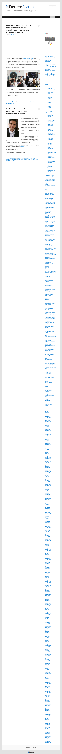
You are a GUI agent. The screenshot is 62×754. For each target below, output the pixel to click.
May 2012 (46, 517)
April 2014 (47, 491)
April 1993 (47, 708)
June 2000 (47, 637)
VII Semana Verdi (48, 369)
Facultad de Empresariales (50, 291)
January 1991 (47, 733)
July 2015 (46, 475)
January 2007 (47, 568)
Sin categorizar (12, 101)
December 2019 (48, 417)
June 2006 (47, 573)
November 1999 (48, 645)
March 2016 (47, 466)
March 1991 (47, 731)
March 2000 (47, 641)
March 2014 (47, 493)
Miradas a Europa (48, 344)
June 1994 (47, 696)
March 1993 (47, 709)
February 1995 (47, 691)
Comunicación (47, 376)
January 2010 (47, 537)
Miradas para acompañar (49, 346)
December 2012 (48, 509)
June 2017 (47, 449)
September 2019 (48, 421)
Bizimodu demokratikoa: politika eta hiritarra (51, 133)
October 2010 (47, 530)
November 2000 (48, 635)
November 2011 (48, 525)
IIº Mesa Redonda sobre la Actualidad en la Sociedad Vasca (50, 318)
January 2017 (47, 456)
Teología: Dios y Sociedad (50, 363)
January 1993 (47, 711)
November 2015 (48, 471)
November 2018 (48, 431)
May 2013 (46, 503)
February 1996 (47, 681)
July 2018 (46, 435)
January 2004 (47, 601)
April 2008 (47, 554)
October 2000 (47, 636)
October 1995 (47, 686)
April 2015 (47, 479)
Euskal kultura (50, 139)
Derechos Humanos (48, 382)
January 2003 (47, 612)
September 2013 (48, 500)
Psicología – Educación (49, 403)
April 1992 (47, 719)
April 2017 (47, 452)
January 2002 (47, 623)
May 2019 (46, 424)
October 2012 (47, 512)
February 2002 (47, 622)
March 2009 (47, 545)
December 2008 (48, 549)
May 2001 (46, 628)
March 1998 (47, 659)
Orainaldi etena (50, 166)
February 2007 (47, 567)
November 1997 (48, 663)
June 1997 (47, 665)
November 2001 (48, 626)
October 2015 (47, 472)
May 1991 (46, 728)
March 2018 (47, 440)
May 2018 (46, 438)
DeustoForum (19, 102)
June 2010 (47, 531)
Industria (25, 102)
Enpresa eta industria (52, 89)
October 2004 (47, 595)
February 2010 (47, 536)
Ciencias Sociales (48, 374)
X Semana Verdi (48, 373)
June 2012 (47, 516)
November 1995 (48, 685)
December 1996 (48, 673)
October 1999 (47, 646)
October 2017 (47, 447)
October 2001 (47, 627)
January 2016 (47, 468)
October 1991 (47, 727)
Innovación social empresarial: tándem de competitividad (49, 322)
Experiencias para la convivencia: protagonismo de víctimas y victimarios (50, 286)
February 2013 (47, 507)
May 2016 (46, 463)
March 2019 (47, 426)
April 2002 (47, 619)
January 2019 (47, 429)
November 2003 (48, 604)
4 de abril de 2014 (13, 59)
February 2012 (47, 521)
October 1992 (47, 715)
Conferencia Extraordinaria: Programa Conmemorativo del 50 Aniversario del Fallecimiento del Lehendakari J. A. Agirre (50, 232)
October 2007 (47, 562)
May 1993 (46, 706)
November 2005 (48, 582)
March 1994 (47, 700)
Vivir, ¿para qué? (48, 372)
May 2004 (46, 598)
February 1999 (47, 651)
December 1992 (48, 713)
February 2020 (47, 415)
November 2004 (48, 594)
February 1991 (47, 732)
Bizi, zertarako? (50, 124)
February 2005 (47, 591)
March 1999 (47, 650)
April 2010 (47, 534)
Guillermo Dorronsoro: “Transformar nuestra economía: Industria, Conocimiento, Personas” (20, 111)
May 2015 (46, 477)
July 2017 (46, 448)
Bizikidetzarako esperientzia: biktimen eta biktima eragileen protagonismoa (51, 128)
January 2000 (47, 644)
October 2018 (47, 433)
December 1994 (48, 692)
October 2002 (47, 614)
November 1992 (48, 714)
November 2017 (48, 445)
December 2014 (48, 484)
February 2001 (47, 632)
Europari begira (50, 138)
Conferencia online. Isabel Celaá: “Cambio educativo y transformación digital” (50, 75)
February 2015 (47, 481)
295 (22, 102)
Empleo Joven (47, 276)
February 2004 (47, 600)
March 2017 (47, 453)
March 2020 (47, 413)
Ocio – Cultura (47, 400)
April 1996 (47, 678)
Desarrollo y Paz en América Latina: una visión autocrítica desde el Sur (50, 265)
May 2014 (46, 490)
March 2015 (47, 480)
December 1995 (48, 683)
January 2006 (47, 580)
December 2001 (48, 624)
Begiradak (47, 190)
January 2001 (47, 633)
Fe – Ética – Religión (48, 390)
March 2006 (47, 577)
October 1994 (47, 695)
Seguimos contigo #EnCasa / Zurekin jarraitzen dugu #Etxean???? (50, 68)
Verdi (46, 406)
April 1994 (47, 699)
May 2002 (46, 618)
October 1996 (47, 676)
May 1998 (46, 656)
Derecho (46, 381)
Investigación (47, 394)
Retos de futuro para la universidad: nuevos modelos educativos (49, 361)
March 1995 (47, 690)
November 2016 (48, 458)
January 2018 (47, 443)
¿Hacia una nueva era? (49, 174)
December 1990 (48, 734)
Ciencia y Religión (48, 204)
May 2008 (46, 553)
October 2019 (47, 420)
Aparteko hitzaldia (51, 117)
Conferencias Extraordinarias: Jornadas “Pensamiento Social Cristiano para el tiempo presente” (50, 241)
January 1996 (47, 682)
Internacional (47, 392)
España (46, 386)
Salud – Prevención (48, 404)
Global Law (47, 299)
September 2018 (48, 434)
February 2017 (47, 454)
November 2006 (48, 571)
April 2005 (47, 589)
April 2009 (47, 544)
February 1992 (47, 722)
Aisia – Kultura (50, 87)
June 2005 (47, 586)
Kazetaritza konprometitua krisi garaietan (51, 157)
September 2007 (48, 563)
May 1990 (46, 738)
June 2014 (47, 489)
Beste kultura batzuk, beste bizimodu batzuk (51, 121)
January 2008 (47, 558)
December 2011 (48, 523)
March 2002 (47, 621)
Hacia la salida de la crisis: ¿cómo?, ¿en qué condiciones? (50, 304)
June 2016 (47, 462)
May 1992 (46, 718)
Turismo (46, 405)
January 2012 (47, 522)
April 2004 (47, 599)
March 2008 (47, 555)
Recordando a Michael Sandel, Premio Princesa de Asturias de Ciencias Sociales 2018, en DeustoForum (50, 59)
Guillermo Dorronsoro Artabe (28, 58)
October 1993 (47, 705)
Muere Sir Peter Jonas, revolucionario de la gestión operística (50, 64)
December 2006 (48, 569)
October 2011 (47, 526)
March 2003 (47, 609)
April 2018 (47, 439)
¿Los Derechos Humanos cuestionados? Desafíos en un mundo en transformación (50, 176)
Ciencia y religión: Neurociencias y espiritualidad (48, 211)
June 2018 (47, 436)
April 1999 (47, 649)
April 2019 (47, 425)
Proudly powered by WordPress (30, 747)
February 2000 (47, 642)
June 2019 (47, 422)
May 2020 (46, 411)
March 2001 (47, 631)
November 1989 (48, 742)
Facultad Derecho (48, 295)
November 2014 (48, 485)
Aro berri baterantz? (51, 119)
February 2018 (47, 442)
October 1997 (47, 664)
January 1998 (47, 660)
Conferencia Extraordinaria (50, 216)
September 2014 (48, 488)
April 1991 (47, 729)
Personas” (29, 102)
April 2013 (47, 504)
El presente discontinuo (49, 275)
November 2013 (48, 498)
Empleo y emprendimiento (50, 383)
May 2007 (46, 564)
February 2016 (47, 467)
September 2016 (48, 461)
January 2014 (47, 495)
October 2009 (47, 541)
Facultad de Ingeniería (49, 293)
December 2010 (48, 527)
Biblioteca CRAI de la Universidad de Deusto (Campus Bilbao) (22, 154)
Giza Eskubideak (51, 94)
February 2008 (47, 557)
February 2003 (47, 610)
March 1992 (47, 720)
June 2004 (47, 596)
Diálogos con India (48, 268)
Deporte (46, 380)
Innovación (47, 391)
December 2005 (48, 581)
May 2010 (46, 532)
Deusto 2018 (47, 267)
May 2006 (46, 575)
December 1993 (48, 702)
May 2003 (46, 608)
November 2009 (48, 540)
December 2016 (48, 457)
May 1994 (46, 697)
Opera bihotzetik (48, 350)
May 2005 (46, 587)
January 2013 (47, 508)
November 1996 (48, 674)
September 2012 (48, 513)
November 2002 (48, 613)
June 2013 (47, 502)
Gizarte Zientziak (51, 96)
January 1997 (47, 672)
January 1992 (47, 723)
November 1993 (48, 704)
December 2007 (48, 559)
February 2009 (47, 546)
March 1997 (47, 669)
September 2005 (48, 585)
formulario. (22, 146)
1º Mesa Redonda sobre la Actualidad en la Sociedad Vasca (50, 180)
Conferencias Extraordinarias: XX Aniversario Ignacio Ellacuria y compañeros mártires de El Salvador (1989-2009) (50, 247)
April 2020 (47, 412)
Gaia (47, 85)
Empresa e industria (48, 385)
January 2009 (47, 548)
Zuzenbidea (50, 111)
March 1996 (47, 679)
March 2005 (47, 590)
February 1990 (47, 741)
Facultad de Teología (49, 294)
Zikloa (47, 112)
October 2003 (47, 605)
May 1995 (46, 687)
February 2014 (47, 494)
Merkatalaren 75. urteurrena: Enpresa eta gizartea (51, 161)
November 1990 (48, 736)
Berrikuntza (50, 88)
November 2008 (48, 550)
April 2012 (47, 518)
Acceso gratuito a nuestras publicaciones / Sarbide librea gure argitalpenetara (50, 72)
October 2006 (47, 572)
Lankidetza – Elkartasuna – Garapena (50, 98)
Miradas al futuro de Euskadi (50, 345)
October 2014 (47, 486)
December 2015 (48, 470)
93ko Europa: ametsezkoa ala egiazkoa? (50, 115)
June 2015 (47, 476)
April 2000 (47, 640)
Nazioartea (50, 101)
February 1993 (47, 710)
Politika (49, 105)
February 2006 (47, 578)
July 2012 (46, 514)
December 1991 (48, 724)
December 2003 (48, 603)
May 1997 (46, 667)
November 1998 (48, 654)
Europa (46, 387)
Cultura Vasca (47, 257)
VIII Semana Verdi (48, 371)
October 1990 (47, 737)
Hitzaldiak (46, 84)
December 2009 (48, 539)
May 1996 (46, 677)
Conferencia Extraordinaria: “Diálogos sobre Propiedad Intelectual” (50, 219)
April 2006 (47, 576)
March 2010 (47, 535)
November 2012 (48, 511)
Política (46, 401)
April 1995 (47, 688)
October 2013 (47, 499)
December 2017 (48, 444)
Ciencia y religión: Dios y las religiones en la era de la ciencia (50, 207)
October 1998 (47, 655)
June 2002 (47, 617)
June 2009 (47, 543)
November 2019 (48, 419)
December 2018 (48, 430)
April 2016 (47, 465)
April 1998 (47, 658)
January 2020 (47, 416)
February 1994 (47, 701)
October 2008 (47, 552)
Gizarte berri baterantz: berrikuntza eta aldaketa (52, 144)
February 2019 (47, 427)
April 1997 (47, 668)
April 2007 (47, 566)
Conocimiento (14, 102)
